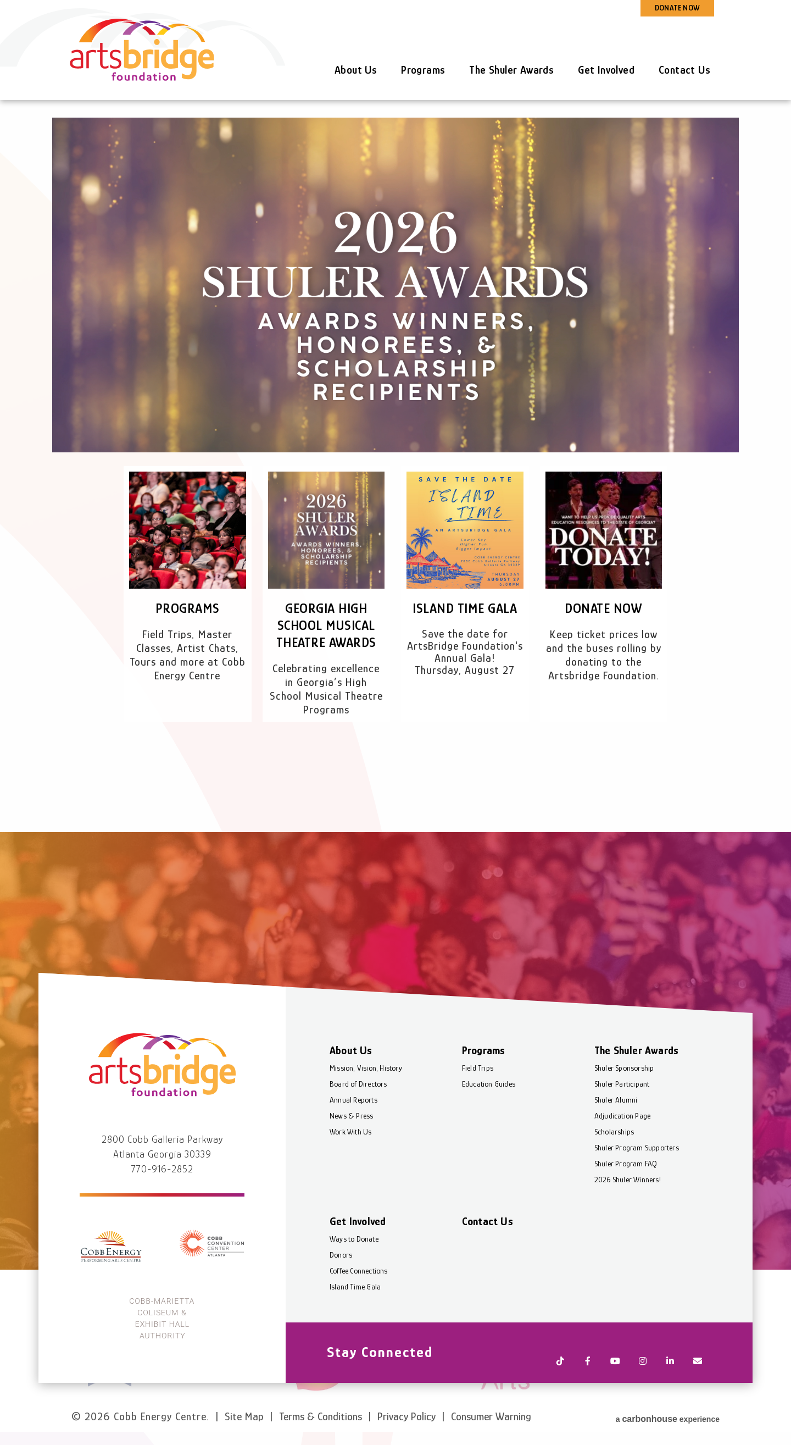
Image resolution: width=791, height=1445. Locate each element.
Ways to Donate (354, 1263)
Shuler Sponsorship (624, 1092)
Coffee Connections (359, 1295)
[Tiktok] (560, 1377)
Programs (423, 70)
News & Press (351, 1140)
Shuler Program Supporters (636, 1171)
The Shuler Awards (511, 70)
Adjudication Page (622, 1140)
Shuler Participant (622, 1108)
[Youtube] (615, 1377)
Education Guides (488, 1108)
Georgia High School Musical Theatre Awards (326, 625)
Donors (341, 1279)
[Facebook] (588, 1377)
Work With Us (350, 1155)
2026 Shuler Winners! (627, 1203)
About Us (356, 70)
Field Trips (477, 1092)
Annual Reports (353, 1124)
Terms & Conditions (320, 1416)
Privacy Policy (406, 1416)
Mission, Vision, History (366, 1092)
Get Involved (606, 70)
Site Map (244, 1416)
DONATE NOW (677, 7)
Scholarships (614, 1155)
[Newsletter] (698, 1377)
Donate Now (603, 608)
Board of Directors (358, 1108)
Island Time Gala (465, 608)
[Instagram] (643, 1377)
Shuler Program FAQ (626, 1187)
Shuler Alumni (616, 1124)
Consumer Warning (491, 1416)
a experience (668, 1415)
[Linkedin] (670, 1377)
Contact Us (684, 70)
